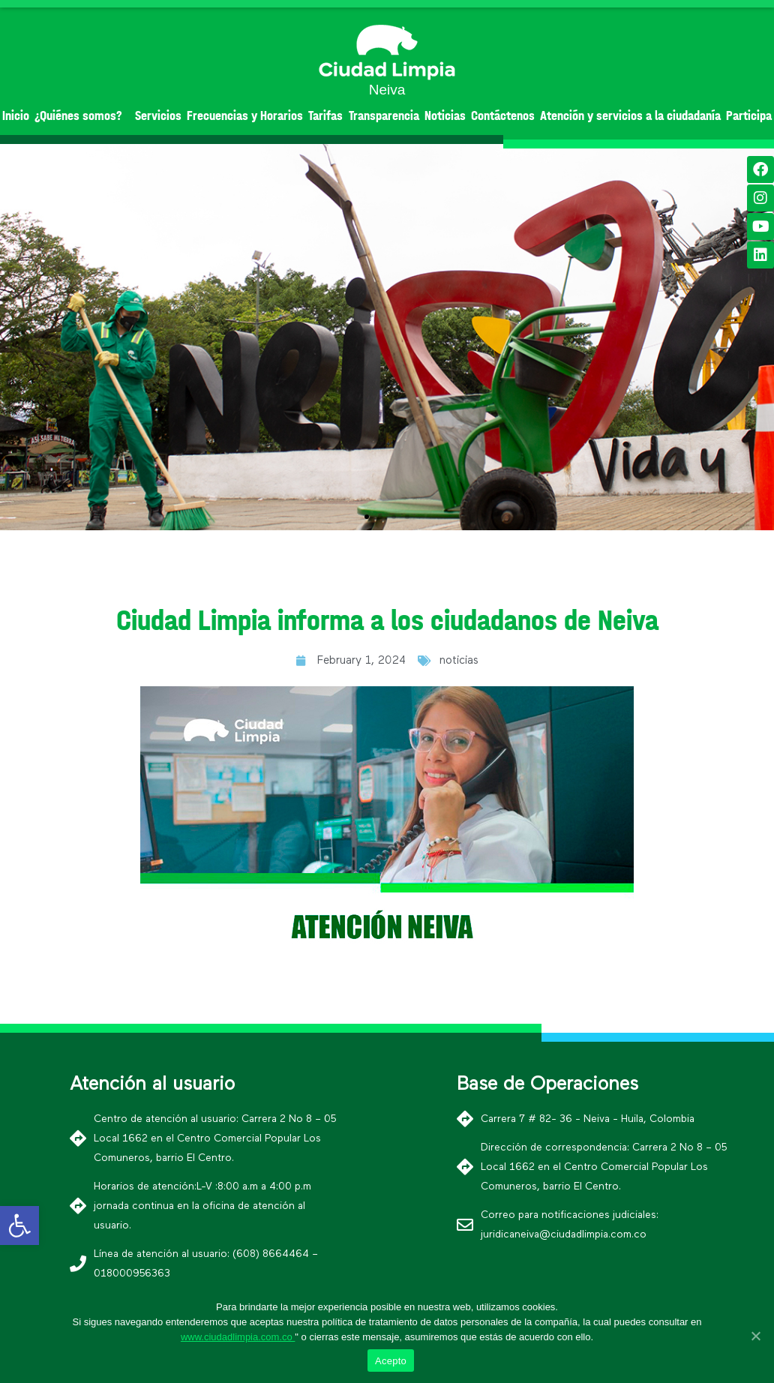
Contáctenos (503, 116)
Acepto (390, 1360)
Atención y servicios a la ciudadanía (630, 116)
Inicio (15, 116)
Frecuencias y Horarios (245, 116)
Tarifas (325, 116)
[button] (366, 516)
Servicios (158, 116)
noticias (459, 660)
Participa (749, 116)
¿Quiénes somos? (82, 116)
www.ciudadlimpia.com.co (238, 1336)
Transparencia (384, 116)
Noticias (445, 116)
